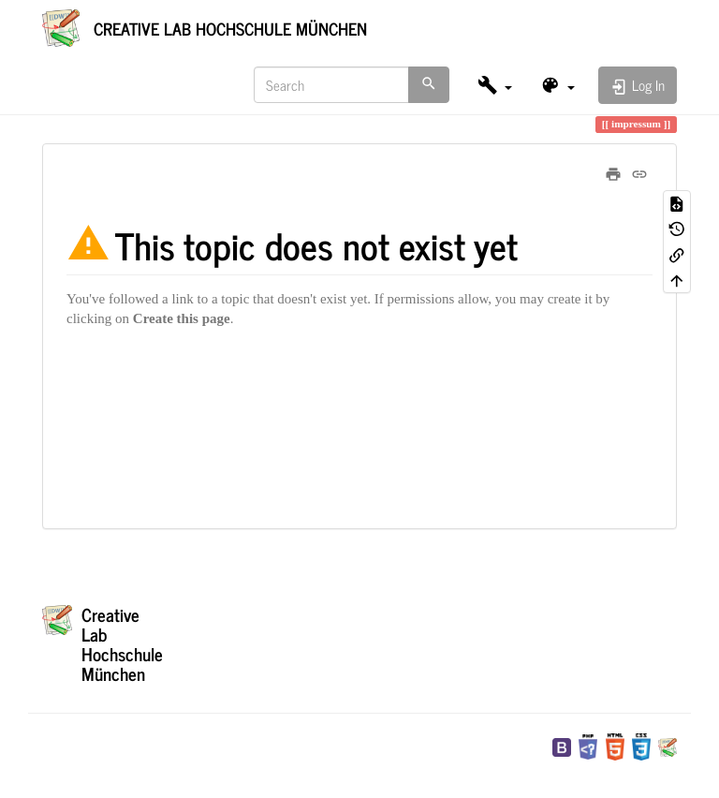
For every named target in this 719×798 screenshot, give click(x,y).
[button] (494, 84)
